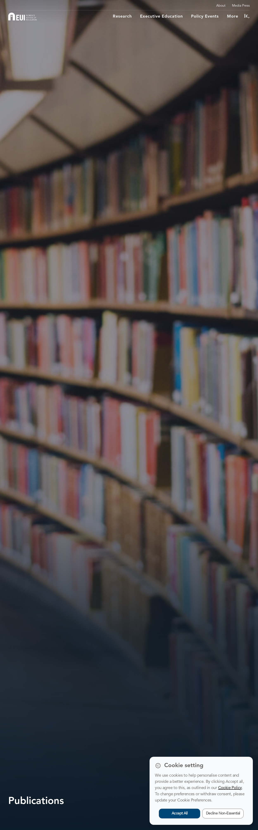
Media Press (241, 5)
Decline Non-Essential (223, 813)
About (220, 5)
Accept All (180, 813)
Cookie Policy (230, 788)
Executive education (161, 16)
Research (122, 16)
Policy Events (205, 16)
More (232, 16)
